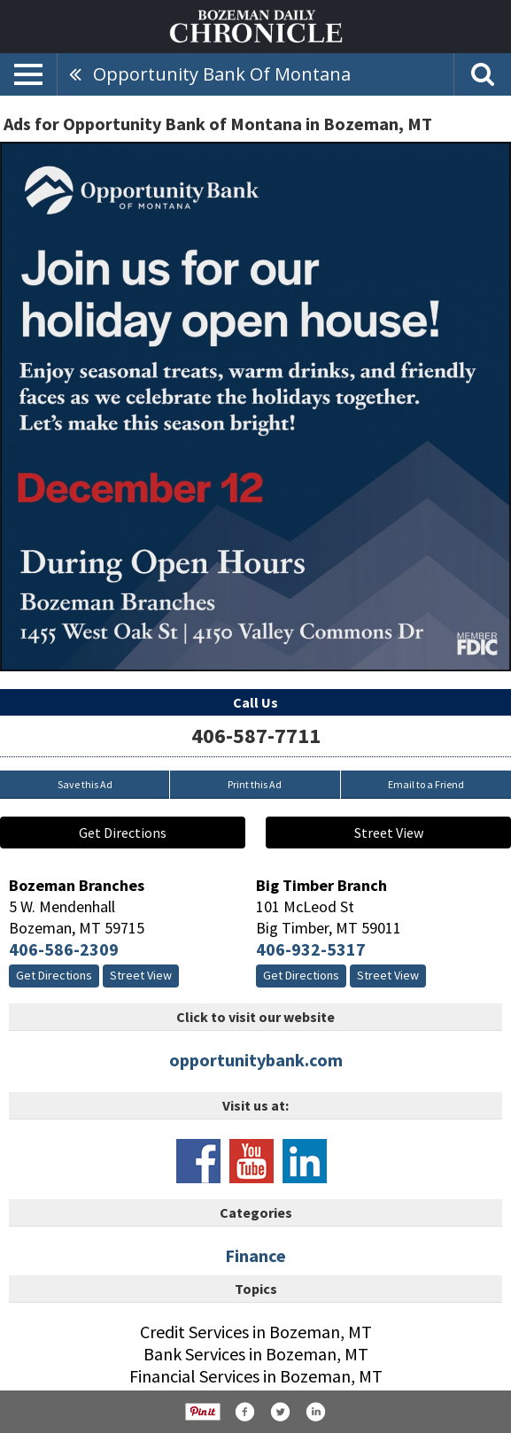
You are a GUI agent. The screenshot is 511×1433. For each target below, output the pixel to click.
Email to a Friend (426, 784)
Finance (255, 1255)
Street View (388, 832)
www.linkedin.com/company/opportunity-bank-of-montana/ (305, 1161)
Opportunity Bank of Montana (222, 74)
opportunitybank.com (256, 1060)
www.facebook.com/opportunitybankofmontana (198, 1161)
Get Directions (122, 832)
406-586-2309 (64, 949)
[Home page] (256, 25)
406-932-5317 (311, 949)
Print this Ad (255, 784)
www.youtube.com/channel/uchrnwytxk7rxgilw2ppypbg (251, 1161)
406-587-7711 (256, 735)
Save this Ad (85, 784)
